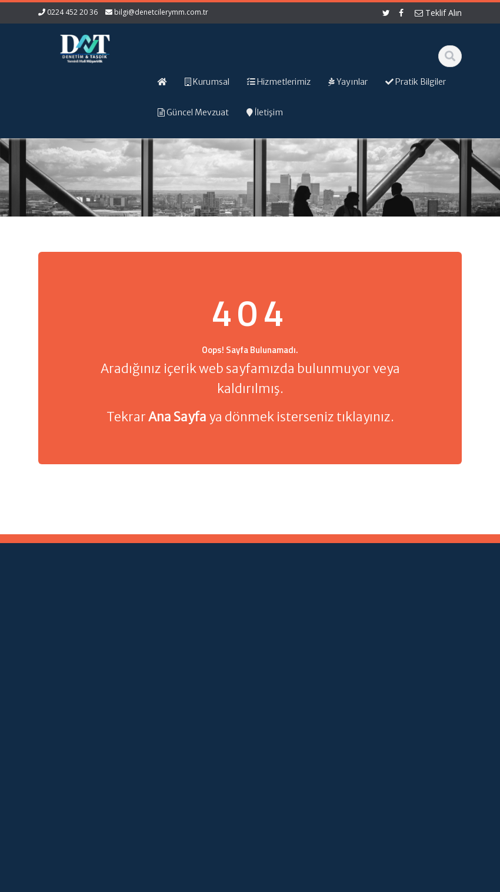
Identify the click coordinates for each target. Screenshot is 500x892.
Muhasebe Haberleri (72, 881)
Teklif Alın (438, 12)
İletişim (183, 699)
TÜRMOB (293, 690)
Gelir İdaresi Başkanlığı (296, 647)
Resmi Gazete (291, 674)
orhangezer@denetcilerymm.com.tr (71, 781)
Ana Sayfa (189, 623)
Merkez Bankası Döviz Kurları (292, 740)
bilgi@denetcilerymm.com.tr (161, 12)
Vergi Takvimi (291, 707)
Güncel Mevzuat (186, 683)
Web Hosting (175, 881)
